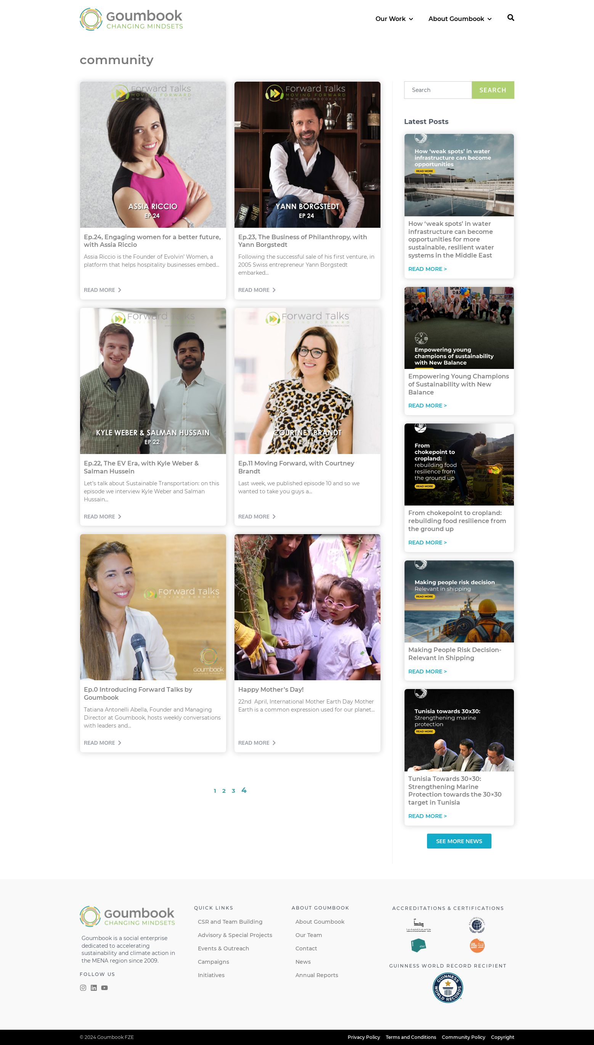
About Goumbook (320, 921)
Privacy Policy (364, 1037)
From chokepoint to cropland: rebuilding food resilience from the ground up (457, 521)
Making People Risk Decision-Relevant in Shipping (454, 654)
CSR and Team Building (230, 921)
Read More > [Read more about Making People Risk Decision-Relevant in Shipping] (427, 671)
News (303, 961)
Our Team (308, 935)
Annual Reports (316, 975)
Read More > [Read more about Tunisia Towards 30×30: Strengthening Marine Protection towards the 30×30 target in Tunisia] (427, 816)
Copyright (502, 1037)
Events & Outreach (223, 948)
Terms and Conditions (411, 1037)
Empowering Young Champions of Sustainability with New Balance (458, 384)
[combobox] (438, 90)
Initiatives (211, 975)
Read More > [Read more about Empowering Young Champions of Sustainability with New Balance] (427, 405)
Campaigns (213, 961)
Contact (306, 948)
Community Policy (463, 1037)
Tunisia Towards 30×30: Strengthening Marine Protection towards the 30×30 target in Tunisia (455, 790)
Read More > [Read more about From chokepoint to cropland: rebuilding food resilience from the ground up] (427, 542)
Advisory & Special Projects (235, 935)
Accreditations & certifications (448, 908)
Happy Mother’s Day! (270, 689)
